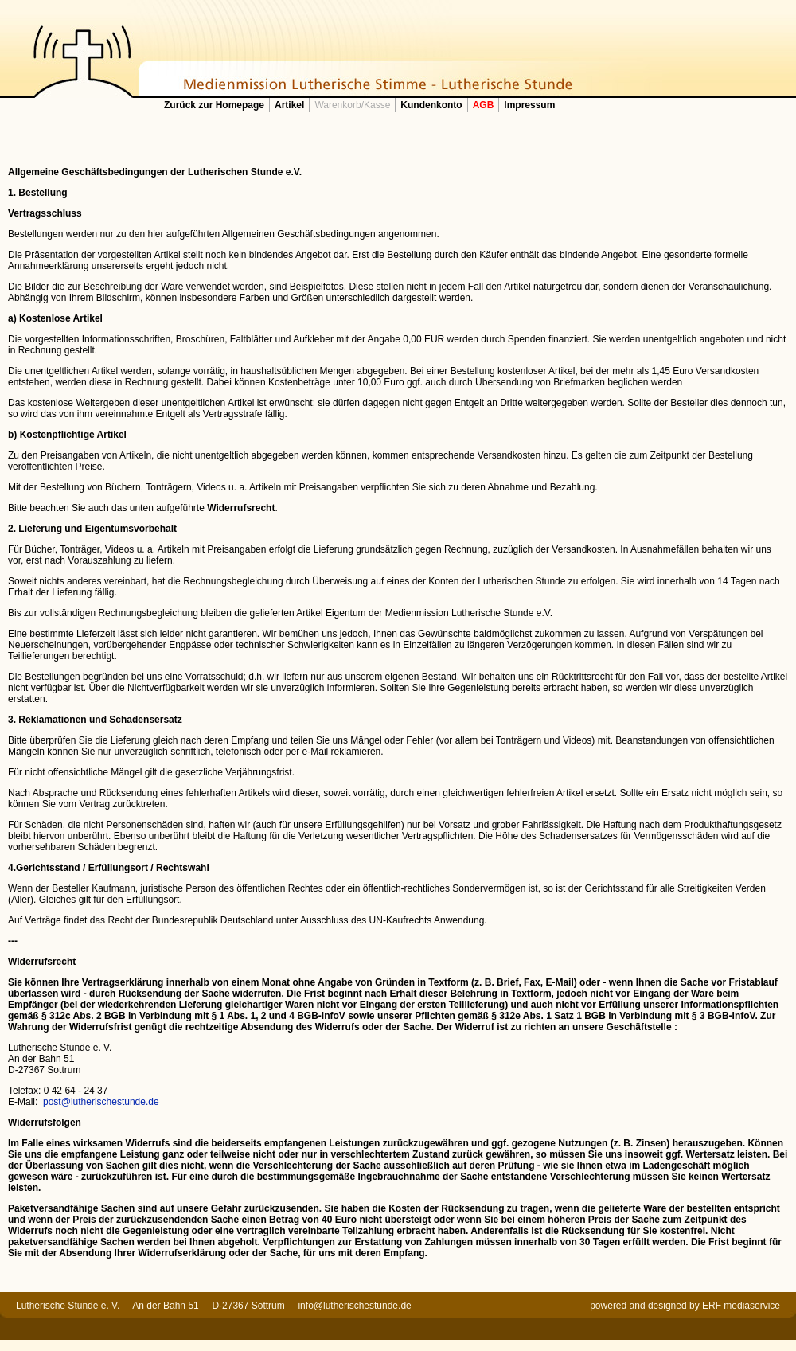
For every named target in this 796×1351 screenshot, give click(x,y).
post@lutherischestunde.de (101, 1101)
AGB (483, 105)
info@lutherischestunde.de (354, 1305)
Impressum (529, 105)
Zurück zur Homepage (214, 105)
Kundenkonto (431, 105)
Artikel (289, 105)
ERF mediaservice (741, 1305)
